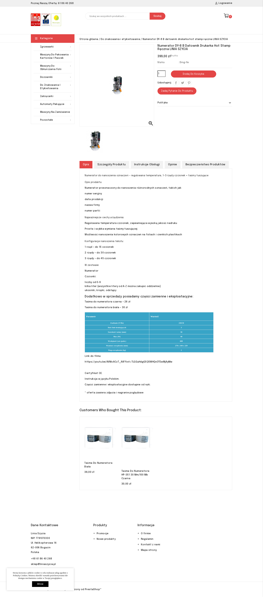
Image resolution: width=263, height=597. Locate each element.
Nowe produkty (106, 539)
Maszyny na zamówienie (55, 112)
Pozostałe (56, 120)
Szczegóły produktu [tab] (111, 164)
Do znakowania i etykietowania (56, 86)
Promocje (102, 533)
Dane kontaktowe (44, 525)
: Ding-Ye (183, 62)
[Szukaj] (125, 16)
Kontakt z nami (150, 544)
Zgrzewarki (56, 47)
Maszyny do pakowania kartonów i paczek (56, 56)
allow (40, 584)
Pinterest (189, 83)
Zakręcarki (56, 96)
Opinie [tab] (172, 164)
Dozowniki (56, 77)
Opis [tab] (86, 164)
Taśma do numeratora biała (98, 465)
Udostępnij (176, 83)
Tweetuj (182, 83)
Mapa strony (149, 550)
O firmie (146, 533)
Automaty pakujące (56, 104)
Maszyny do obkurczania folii (56, 67)
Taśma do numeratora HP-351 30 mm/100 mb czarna (135, 475)
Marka (161, 62)
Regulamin (147, 539)
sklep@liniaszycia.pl (43, 564)
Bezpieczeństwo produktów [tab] (205, 164)
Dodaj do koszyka (193, 74)
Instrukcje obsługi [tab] (147, 164)
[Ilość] (161, 73)
